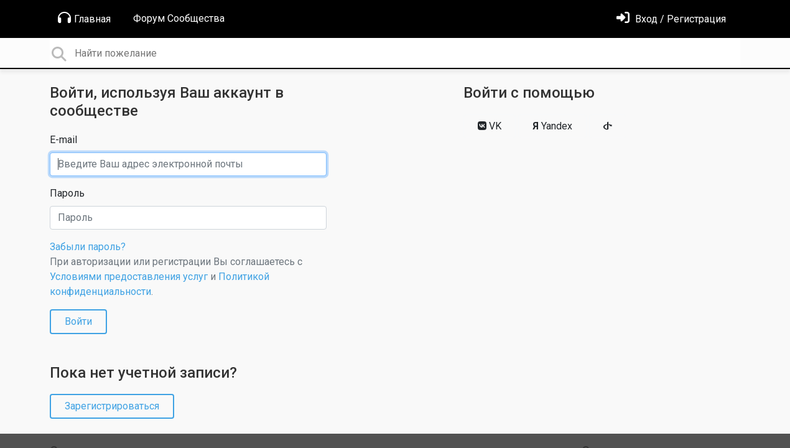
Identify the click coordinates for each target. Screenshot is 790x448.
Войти (78, 321)
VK (489, 126)
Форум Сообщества (179, 18)
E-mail (63, 140)
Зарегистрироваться (112, 406)
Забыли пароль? (88, 247)
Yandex (552, 126)
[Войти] (671, 19)
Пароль (67, 193)
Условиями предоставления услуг (129, 276)
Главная (84, 18)
